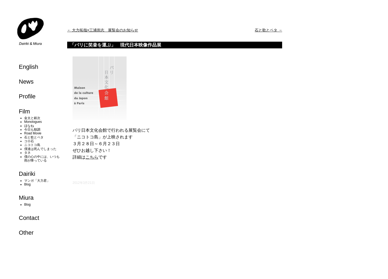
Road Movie (32, 133)
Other (26, 232)
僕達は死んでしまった (40, 149)
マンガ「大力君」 (37, 181)
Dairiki (27, 173)
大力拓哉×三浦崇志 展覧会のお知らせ (102, 30)
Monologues (33, 122)
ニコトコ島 (32, 145)
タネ (27, 153)
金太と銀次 (32, 118)
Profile (27, 96)
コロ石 (29, 141)
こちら (91, 157)
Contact (29, 217)
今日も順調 (32, 129)
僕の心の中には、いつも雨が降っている (42, 158)
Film (24, 111)
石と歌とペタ (34, 137)
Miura (26, 197)
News (26, 81)
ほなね (29, 126)
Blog (27, 184)
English (28, 66)
